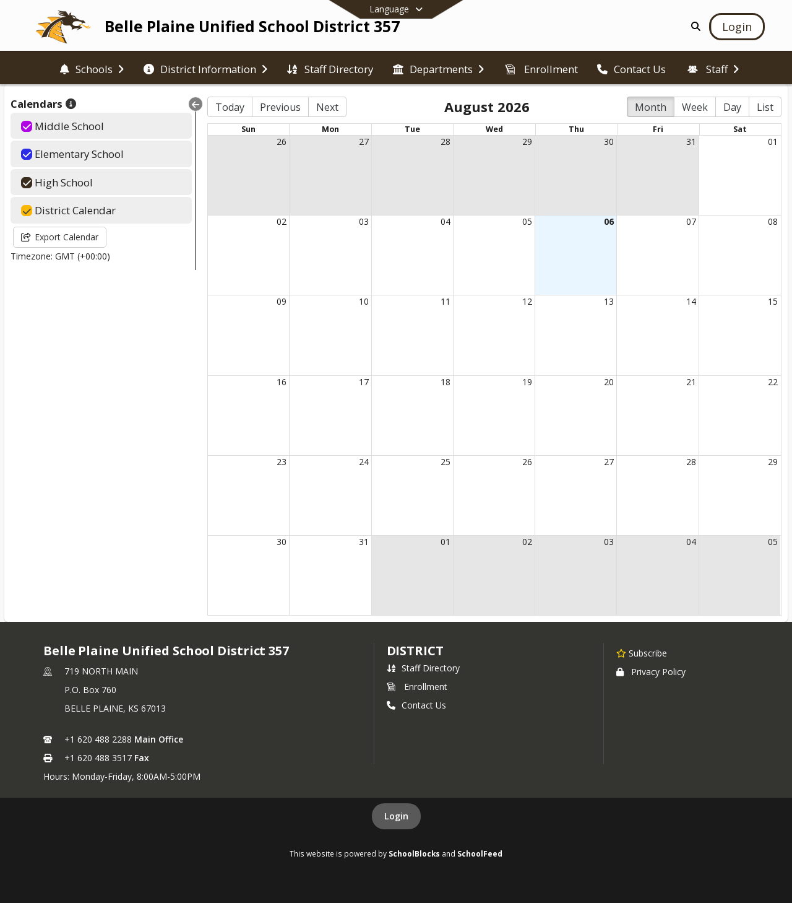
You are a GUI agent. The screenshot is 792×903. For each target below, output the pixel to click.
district (415, 650)
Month (650, 107)
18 (445, 382)
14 (691, 301)
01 (773, 141)
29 (527, 141)
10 (364, 301)
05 (527, 221)
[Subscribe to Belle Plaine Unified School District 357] (641, 653)
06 (609, 221)
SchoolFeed (479, 853)
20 (609, 382)
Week (695, 107)
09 (281, 301)
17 (364, 382)
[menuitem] (92, 68)
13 (609, 301)
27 (364, 141)
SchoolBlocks (414, 853)
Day (732, 107)
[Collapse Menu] (195, 104)
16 (281, 382)
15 (773, 301)
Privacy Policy (651, 672)
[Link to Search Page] (693, 26)
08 (773, 221)
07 (691, 221)
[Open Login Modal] (737, 26)
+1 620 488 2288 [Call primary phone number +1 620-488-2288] (98, 739)
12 (527, 301)
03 (364, 221)
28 (445, 141)
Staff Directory (423, 668)
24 (364, 462)
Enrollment (417, 686)
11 (445, 301)
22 (773, 382)
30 (609, 141)
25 (445, 462)
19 (527, 382)
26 (281, 141)
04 (445, 221)
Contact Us (416, 705)
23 (281, 462)
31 (691, 141)
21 (691, 382)
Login (396, 816)
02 (281, 221)
